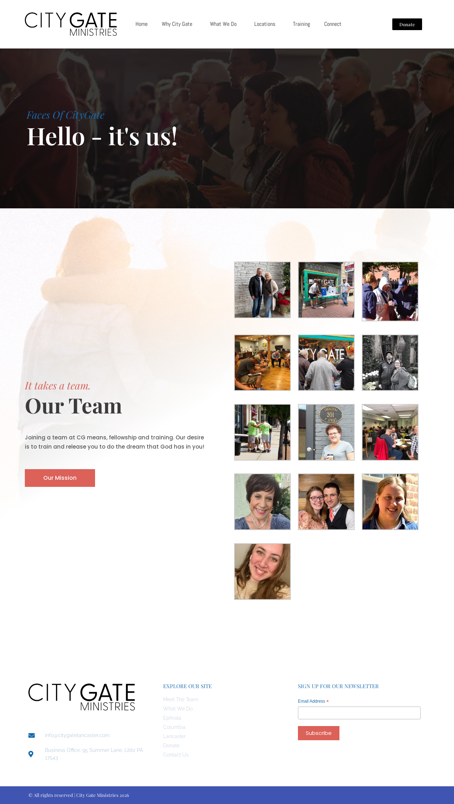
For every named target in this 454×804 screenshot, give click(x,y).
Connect (334, 24)
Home (141, 24)
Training (301, 24)
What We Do (225, 24)
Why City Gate (179, 24)
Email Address (313, 702)
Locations (266, 24)
